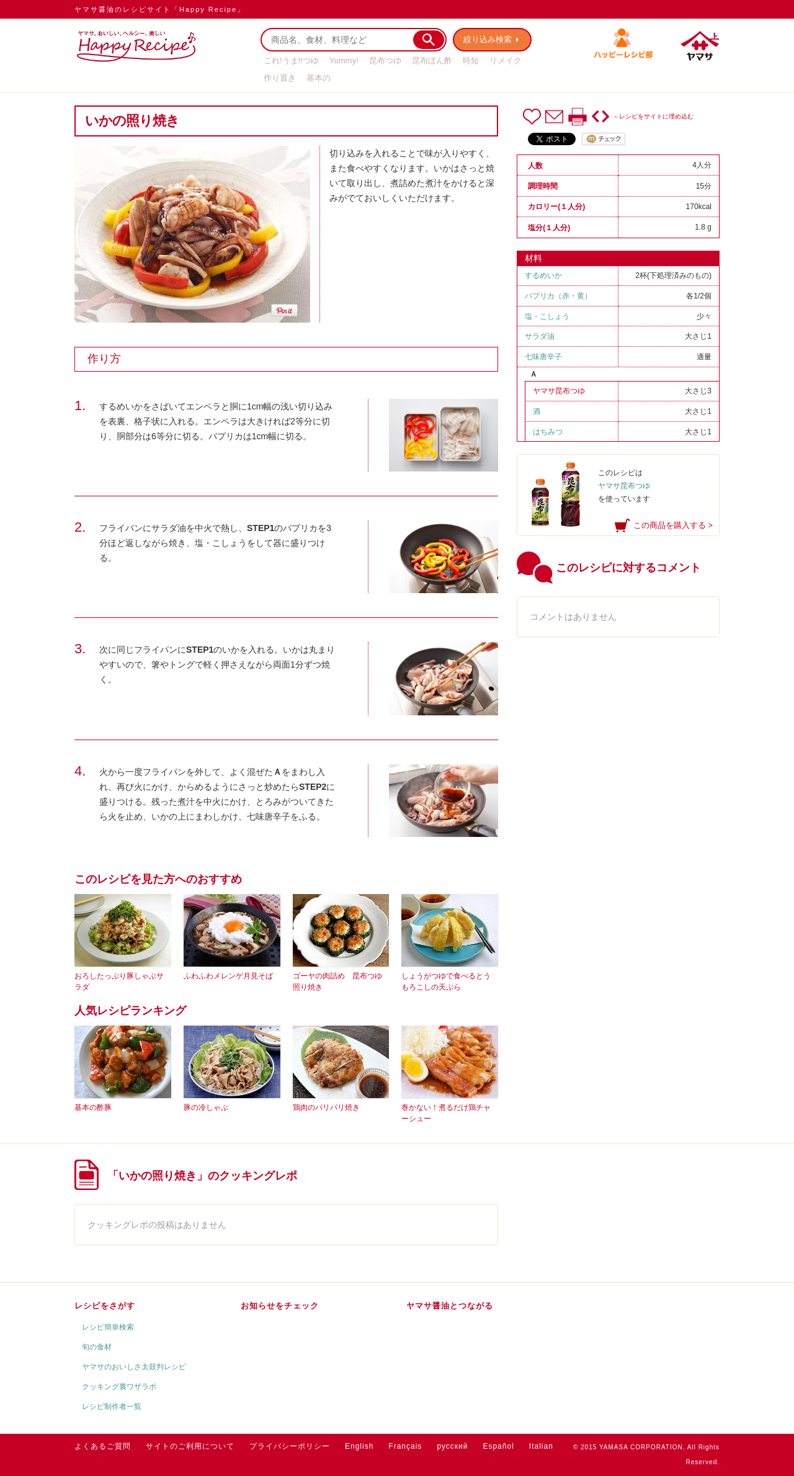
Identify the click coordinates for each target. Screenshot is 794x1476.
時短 (471, 60)
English (359, 1446)
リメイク (505, 60)
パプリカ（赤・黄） (558, 296)
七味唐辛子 (543, 356)
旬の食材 (97, 1347)
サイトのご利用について (190, 1446)
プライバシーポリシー (289, 1446)
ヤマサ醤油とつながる (449, 1305)
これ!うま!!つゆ (291, 60)
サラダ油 (540, 336)
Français (405, 1446)
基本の (318, 78)
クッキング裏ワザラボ (119, 1386)
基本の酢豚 (93, 1107)
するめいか (543, 275)
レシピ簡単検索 (108, 1327)
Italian (541, 1446)
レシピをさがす (104, 1305)
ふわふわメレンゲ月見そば (228, 976)
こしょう (554, 316)
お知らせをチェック (280, 1305)
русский (452, 1446)
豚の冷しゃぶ (206, 1107)
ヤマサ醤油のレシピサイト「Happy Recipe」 (159, 9)
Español (498, 1446)
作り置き (280, 78)
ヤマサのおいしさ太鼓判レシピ (134, 1366)
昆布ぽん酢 (432, 60)
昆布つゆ (385, 60)
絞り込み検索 (487, 39)
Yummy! (344, 60)
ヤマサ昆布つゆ (559, 391)
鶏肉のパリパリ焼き (326, 1107)
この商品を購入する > (673, 525)
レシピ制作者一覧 (111, 1406)
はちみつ (548, 431)
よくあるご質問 (102, 1446)
